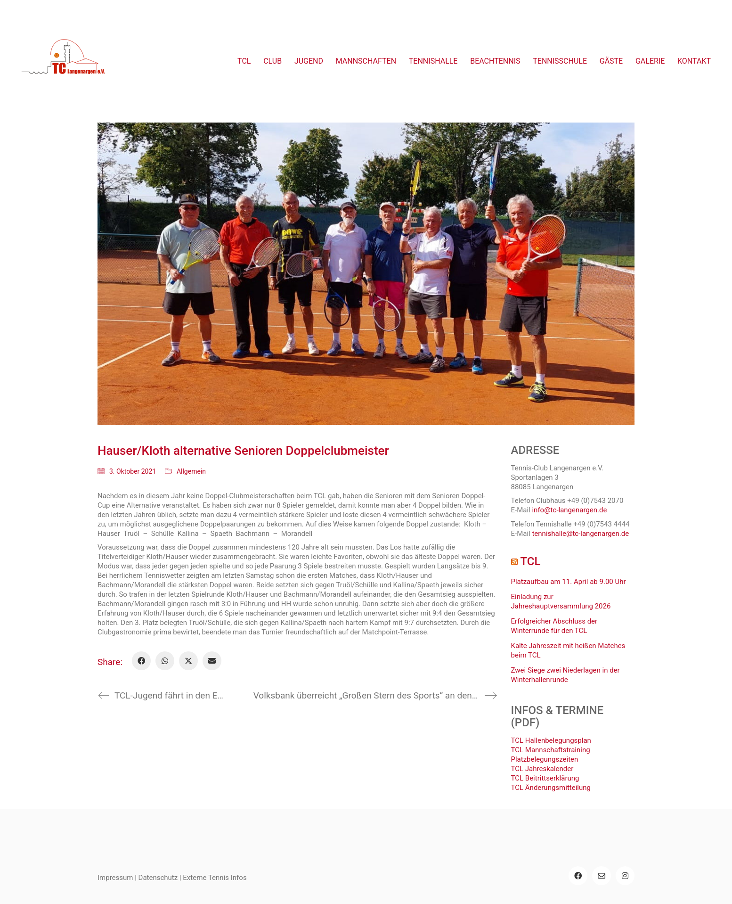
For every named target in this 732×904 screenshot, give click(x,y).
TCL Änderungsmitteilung (551, 787)
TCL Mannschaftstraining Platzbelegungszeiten (550, 755)
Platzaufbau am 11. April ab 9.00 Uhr (568, 581)
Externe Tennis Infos (214, 877)
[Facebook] (141, 660)
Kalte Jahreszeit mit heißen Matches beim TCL (568, 650)
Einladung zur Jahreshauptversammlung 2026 (561, 601)
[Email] (212, 660)
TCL (530, 561)
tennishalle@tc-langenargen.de (580, 533)
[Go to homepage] (63, 61)
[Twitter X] (188, 660)
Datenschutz (158, 877)
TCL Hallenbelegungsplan (551, 740)
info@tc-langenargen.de (569, 510)
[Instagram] (625, 875)
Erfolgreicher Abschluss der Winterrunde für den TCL (554, 626)
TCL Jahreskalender (542, 768)
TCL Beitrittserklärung (545, 778)
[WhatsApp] (164, 660)
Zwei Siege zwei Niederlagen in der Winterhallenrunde (565, 675)
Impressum (115, 877)
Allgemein (191, 471)
